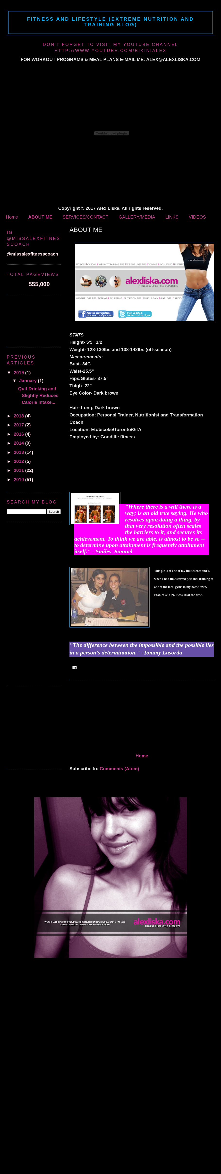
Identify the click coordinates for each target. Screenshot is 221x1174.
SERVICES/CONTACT (85, 217)
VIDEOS (197, 217)
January (28, 380)
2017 (19, 424)
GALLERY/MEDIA (137, 217)
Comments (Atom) (119, 768)
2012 (19, 461)
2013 (19, 452)
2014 (19, 443)
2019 (19, 372)
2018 (19, 415)
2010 (19, 479)
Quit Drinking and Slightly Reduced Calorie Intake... (38, 395)
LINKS (171, 217)
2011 (19, 470)
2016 (19, 434)
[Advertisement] (105, 717)
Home (12, 217)
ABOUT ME (40, 217)
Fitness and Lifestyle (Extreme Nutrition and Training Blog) (110, 21)
